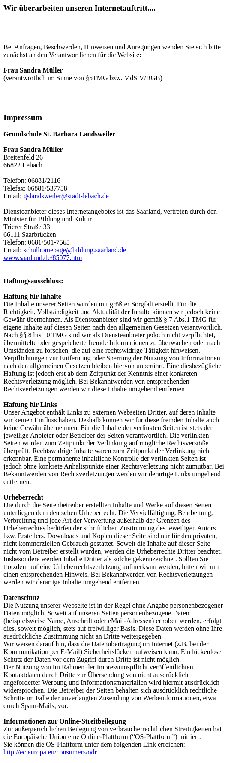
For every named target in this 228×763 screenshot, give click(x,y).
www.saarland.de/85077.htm (42, 257)
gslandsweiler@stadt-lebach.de (66, 196)
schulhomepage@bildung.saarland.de (75, 250)
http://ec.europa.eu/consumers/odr (50, 752)
